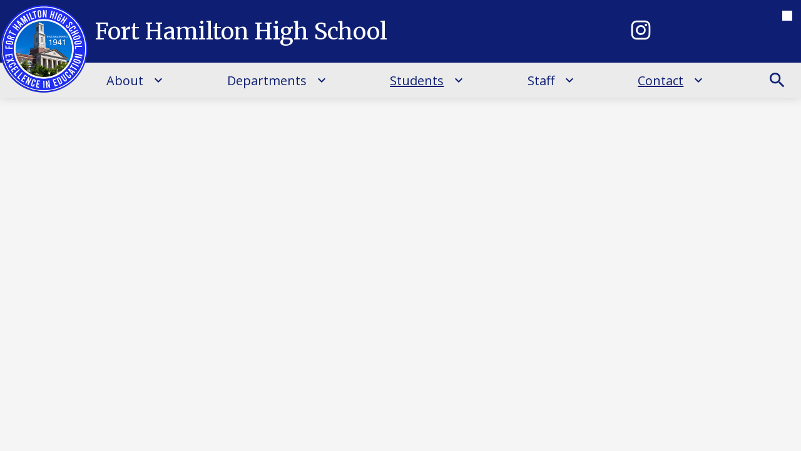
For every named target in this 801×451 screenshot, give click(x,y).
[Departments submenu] (277, 80)
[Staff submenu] (551, 80)
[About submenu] (134, 80)
